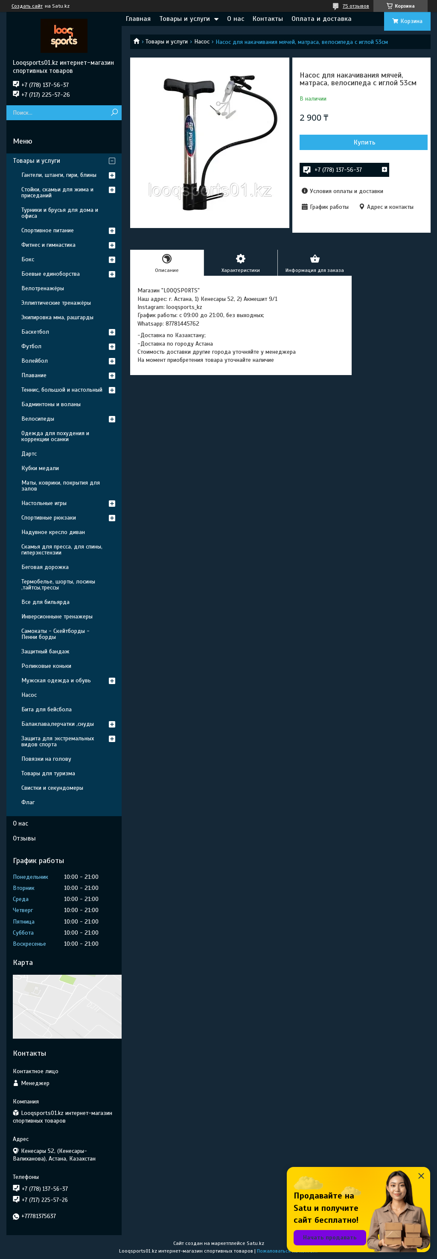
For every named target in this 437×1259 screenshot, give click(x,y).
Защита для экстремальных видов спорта (57, 741)
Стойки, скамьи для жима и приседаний (57, 192)
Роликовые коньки (46, 666)
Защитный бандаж (45, 651)
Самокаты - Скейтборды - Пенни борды (55, 634)
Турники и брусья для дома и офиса (59, 212)
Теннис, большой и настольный (61, 389)
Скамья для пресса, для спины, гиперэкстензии (61, 549)
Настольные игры (44, 503)
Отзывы (24, 838)
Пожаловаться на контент (287, 1251)
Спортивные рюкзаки (48, 517)
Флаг (28, 802)
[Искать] (114, 112)
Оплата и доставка (321, 18)
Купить (365, 142)
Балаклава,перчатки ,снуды (57, 724)
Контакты (268, 18)
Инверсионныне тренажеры (57, 616)
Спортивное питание (47, 230)
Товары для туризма (48, 773)
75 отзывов (356, 6)
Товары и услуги (184, 18)
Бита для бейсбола (46, 709)
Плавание (34, 375)
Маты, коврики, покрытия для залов (60, 485)
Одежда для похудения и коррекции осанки (55, 436)
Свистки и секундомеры (52, 787)
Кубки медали (40, 468)
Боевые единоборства (50, 273)
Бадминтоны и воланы (51, 404)
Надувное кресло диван (53, 532)
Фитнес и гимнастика (48, 244)
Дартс (29, 453)
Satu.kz (255, 1243)
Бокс (27, 259)
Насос (202, 41)
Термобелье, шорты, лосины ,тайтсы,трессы (58, 584)
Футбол (31, 346)
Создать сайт (27, 6)
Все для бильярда (45, 602)
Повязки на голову (46, 758)
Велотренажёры (42, 288)
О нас (235, 18)
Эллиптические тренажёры (56, 302)
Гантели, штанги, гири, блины (58, 175)
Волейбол (34, 360)
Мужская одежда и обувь (56, 680)
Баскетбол (35, 331)
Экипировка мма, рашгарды (57, 317)
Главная (138, 18)
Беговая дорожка (45, 567)
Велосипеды (37, 418)
